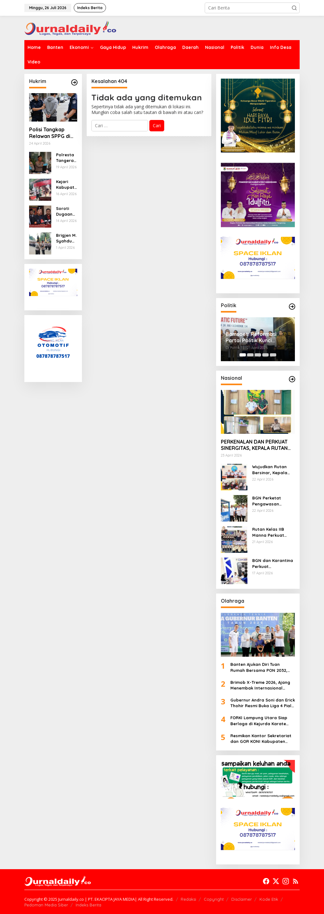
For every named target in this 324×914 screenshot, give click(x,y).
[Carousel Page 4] (265, 354)
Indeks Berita (88, 904)
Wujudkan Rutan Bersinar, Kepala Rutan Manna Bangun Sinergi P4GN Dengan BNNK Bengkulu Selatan (273, 469)
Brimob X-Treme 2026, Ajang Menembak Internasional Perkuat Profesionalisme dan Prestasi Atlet (260, 685)
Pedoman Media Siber (46, 904)
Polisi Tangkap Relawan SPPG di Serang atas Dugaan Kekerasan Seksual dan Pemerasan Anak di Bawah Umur (52, 133)
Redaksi (188, 899)
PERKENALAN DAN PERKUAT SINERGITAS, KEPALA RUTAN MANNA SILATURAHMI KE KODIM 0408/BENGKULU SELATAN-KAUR (254, 445)
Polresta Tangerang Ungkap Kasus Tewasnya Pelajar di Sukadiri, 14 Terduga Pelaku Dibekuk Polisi (66, 157)
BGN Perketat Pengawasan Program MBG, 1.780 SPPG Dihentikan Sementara (273, 500)
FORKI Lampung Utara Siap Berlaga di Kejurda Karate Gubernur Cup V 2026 (258, 720)
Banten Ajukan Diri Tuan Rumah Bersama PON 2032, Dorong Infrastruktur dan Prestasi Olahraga (258, 667)
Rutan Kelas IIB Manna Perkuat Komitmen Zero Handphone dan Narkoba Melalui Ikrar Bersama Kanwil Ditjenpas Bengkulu (269, 532)
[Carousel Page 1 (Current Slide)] (243, 354)
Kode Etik (268, 899)
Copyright (214, 899)
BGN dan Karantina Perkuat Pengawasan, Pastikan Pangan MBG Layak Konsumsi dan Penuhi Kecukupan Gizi (272, 563)
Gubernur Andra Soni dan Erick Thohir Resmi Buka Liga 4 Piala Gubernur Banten (262, 702)
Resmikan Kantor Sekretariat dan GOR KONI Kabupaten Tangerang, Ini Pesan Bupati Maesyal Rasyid (260, 738)
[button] (294, 8)
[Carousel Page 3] (258, 354)
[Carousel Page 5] (273, 354)
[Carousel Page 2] (250, 354)
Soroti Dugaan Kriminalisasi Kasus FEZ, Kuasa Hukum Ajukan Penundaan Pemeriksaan (66, 211)
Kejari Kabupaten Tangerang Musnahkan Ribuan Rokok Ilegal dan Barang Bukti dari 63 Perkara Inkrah (66, 184)
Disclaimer (241, 899)
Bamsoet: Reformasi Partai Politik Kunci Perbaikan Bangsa (251, 337)
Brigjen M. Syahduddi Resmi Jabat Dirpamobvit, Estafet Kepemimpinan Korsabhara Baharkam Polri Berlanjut (66, 238)
